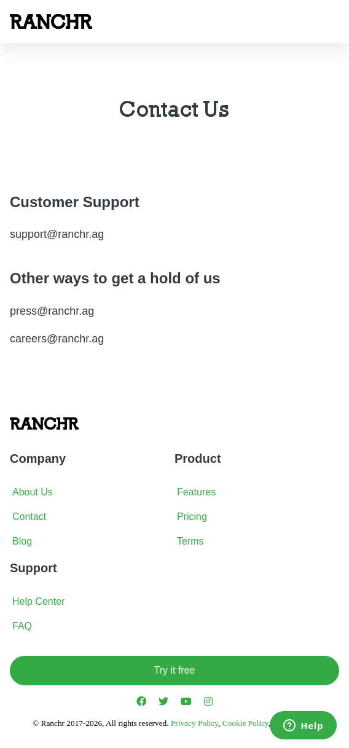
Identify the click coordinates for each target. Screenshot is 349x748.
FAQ (22, 626)
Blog (22, 541)
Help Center (38, 601)
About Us (32, 492)
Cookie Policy (245, 723)
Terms (190, 541)
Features (196, 492)
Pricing (192, 516)
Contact (29, 516)
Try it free (174, 670)
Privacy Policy (194, 723)
